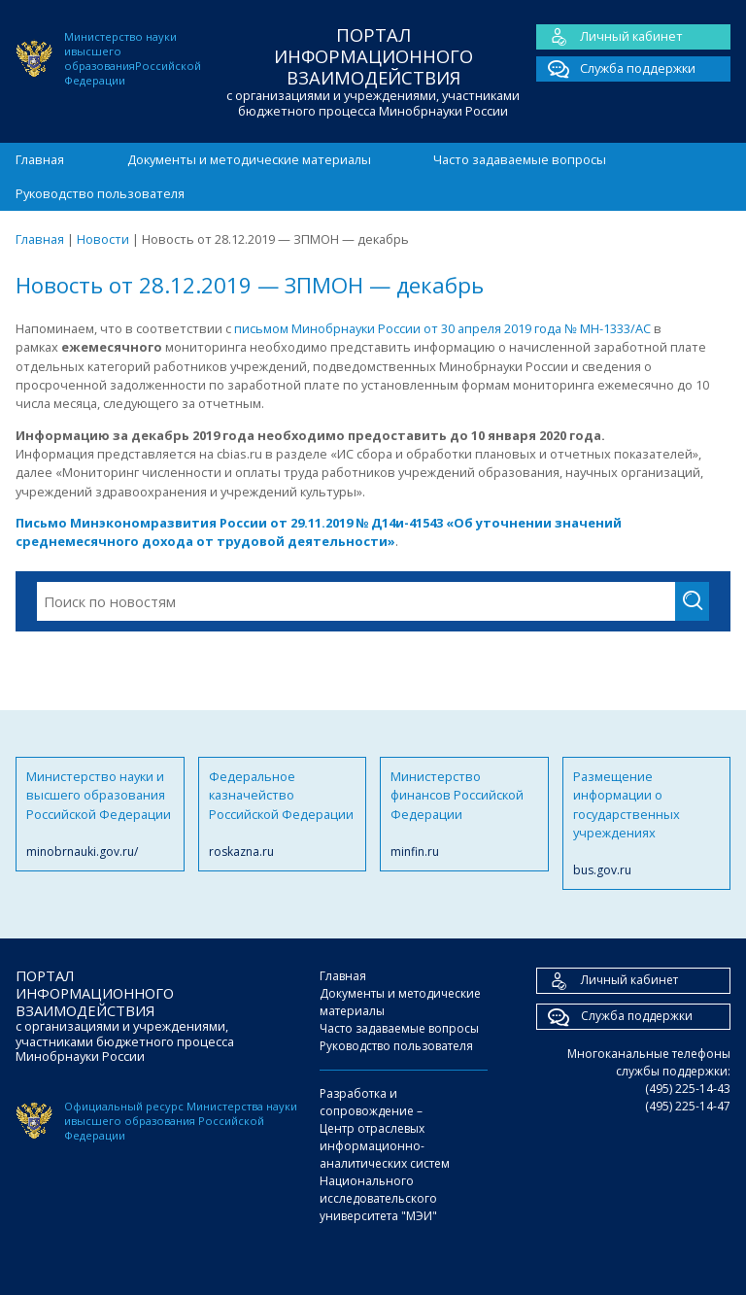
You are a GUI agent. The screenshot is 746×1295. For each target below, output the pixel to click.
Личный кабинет (609, 37)
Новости (103, 239)
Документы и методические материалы (249, 159)
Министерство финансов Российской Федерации (464, 814)
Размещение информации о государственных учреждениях (647, 823)
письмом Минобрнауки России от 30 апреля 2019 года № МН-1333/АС (444, 328)
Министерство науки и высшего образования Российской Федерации (100, 814)
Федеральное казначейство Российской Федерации (282, 814)
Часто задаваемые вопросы (519, 159)
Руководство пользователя (100, 193)
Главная (40, 159)
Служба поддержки (615, 69)
